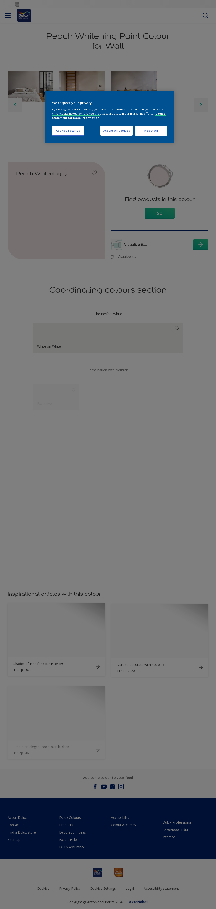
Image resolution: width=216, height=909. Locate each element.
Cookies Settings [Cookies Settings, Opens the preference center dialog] (68, 130)
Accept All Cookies (116, 130)
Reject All (151, 130)
